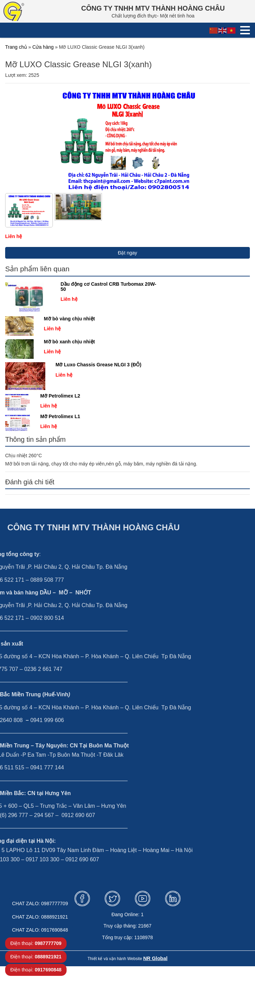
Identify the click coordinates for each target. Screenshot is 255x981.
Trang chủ (16, 47)
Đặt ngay (127, 253)
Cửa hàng (43, 47)
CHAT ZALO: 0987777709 (40, 903)
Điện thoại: (35, 943)
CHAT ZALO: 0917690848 (40, 930)
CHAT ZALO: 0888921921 (40, 917)
